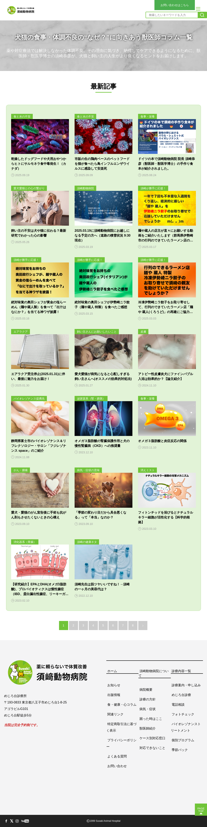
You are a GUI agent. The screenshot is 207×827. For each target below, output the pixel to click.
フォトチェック (183, 714)
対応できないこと (152, 747)
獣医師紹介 (147, 728)
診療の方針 (147, 699)
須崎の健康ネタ (87, 542)
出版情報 (113, 694)
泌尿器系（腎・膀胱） (91, 398)
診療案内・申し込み (186, 685)
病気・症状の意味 (88, 470)
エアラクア (21, 331)
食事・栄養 (147, 116)
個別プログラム (183, 740)
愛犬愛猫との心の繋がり (29, 188)
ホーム (112, 671)
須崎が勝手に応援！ (153, 188)
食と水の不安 (22, 116)
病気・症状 (147, 709)
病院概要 (145, 689)
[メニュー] (198, 9)
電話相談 (178, 704)
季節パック (180, 749)
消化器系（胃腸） (25, 542)
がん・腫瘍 (21, 470)
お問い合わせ (117, 766)
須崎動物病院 (85, 188)
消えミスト (147, 470)
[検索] (202, 15)
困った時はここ (150, 718)
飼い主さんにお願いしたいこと (97, 331)
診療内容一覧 (181, 671)
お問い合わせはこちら (175, 5)
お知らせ (113, 685)
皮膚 (143, 331)
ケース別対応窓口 (152, 738)
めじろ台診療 (181, 694)
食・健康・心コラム (121, 704)
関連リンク (115, 714)
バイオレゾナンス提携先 (29, 398)
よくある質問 (117, 756)
